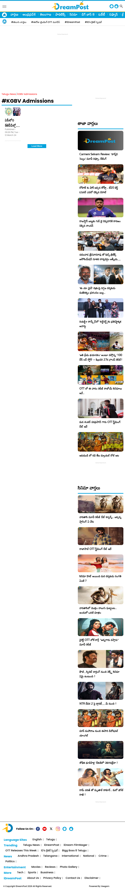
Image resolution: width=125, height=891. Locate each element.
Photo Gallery (68, 867)
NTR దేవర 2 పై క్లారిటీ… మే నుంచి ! (97, 703)
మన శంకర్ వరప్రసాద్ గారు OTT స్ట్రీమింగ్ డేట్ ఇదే (100, 424)
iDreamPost (51, 845)
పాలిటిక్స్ (60, 14)
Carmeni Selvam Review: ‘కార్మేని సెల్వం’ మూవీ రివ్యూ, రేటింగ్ (98, 156)
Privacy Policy (52, 878)
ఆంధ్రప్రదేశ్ (29, 14)
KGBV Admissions (27, 94)
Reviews (50, 867)
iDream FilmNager (75, 845)
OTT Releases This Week (21, 851)
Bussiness (47, 872)
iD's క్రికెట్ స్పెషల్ (49, 851)
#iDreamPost (72, 22)
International (70, 856)
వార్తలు (14, 14)
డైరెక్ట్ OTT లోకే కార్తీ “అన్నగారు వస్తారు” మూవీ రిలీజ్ (99, 642)
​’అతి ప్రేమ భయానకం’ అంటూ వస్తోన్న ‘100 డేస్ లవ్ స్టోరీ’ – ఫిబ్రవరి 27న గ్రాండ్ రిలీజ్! (100, 357)
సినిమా (73, 14)
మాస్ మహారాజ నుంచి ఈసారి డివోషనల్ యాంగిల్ (98, 733)
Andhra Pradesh (28, 856)
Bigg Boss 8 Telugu (74, 851)
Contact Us (73, 878)
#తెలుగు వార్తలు (18, 22)
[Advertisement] (63, 58)
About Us (33, 878)
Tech (20, 872)
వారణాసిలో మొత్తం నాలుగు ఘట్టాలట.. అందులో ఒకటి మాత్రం (98, 610)
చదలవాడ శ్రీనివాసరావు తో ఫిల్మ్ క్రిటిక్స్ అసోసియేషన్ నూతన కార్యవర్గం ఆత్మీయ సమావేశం (98, 259)
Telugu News (9, 94)
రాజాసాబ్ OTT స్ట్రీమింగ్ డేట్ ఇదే (95, 549)
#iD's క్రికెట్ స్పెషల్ (93, 22)
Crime (103, 856)
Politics (10, 861)
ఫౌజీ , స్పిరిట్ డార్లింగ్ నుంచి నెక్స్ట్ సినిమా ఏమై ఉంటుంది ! (99, 674)
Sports (32, 872)
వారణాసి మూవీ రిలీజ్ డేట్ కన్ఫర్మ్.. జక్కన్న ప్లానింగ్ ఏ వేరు (100, 519)
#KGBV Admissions (28, 100)
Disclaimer (91, 878)
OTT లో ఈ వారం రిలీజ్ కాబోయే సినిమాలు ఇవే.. (100, 391)
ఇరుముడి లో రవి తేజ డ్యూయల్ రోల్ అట (99, 455)
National (88, 856)
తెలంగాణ (45, 14)
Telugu (50, 840)
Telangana (50, 856)
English (37, 840)
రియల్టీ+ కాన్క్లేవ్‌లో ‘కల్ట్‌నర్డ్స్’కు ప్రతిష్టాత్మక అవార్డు (100, 324)
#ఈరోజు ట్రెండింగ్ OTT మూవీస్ (45, 22)
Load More (37, 146)
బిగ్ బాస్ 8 (88, 14)
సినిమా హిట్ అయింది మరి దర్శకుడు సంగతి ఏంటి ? (100, 578)
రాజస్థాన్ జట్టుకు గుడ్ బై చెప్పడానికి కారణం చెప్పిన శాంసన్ (100, 223)
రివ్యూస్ (113, 14)
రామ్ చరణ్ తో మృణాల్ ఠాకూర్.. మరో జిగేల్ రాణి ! (101, 792)
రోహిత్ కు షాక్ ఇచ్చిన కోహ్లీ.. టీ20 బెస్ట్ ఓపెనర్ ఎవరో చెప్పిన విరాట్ (98, 190)
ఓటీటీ (101, 14)
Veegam (105, 886)
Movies (36, 867)
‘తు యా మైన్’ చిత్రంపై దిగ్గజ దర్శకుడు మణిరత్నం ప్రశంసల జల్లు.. (97, 290)
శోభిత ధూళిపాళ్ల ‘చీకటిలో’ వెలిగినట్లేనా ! (98, 762)
